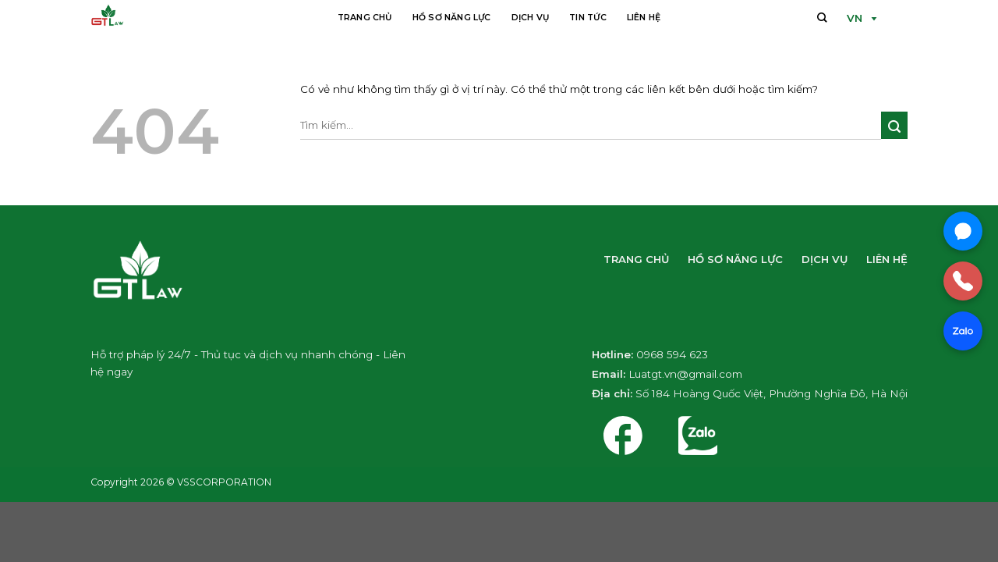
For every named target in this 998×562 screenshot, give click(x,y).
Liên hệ (644, 17)
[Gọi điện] (962, 281)
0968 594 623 (672, 354)
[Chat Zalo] (962, 330)
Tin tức (588, 17)
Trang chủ (365, 17)
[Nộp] (894, 125)
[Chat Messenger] (962, 231)
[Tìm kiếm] (822, 16)
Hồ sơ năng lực (451, 17)
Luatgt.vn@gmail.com (685, 374)
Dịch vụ (530, 17)
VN (854, 18)
